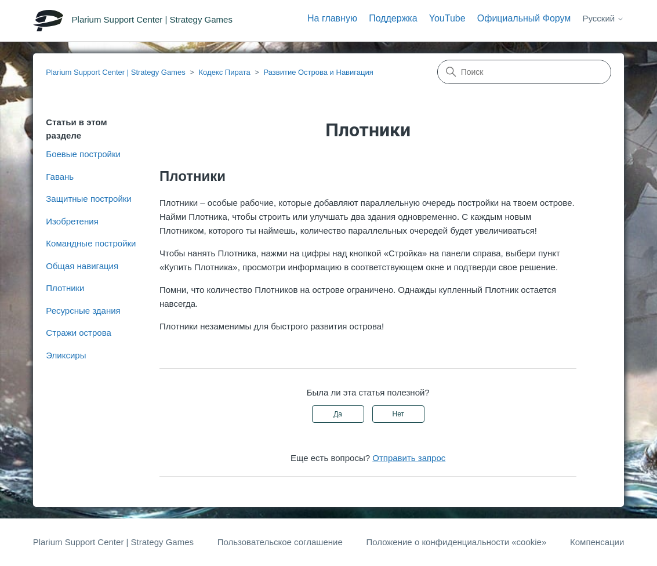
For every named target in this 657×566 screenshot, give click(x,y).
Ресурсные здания (83, 310)
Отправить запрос (408, 458)
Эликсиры (66, 355)
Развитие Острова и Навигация (318, 72)
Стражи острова (78, 333)
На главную (332, 18)
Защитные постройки (88, 199)
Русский (604, 18)
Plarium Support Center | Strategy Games (115, 72)
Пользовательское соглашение (280, 542)
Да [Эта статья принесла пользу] (337, 414)
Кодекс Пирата (225, 72)
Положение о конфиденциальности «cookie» (456, 542)
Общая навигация (82, 266)
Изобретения (72, 221)
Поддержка (393, 18)
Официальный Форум (524, 18)
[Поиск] (524, 72)
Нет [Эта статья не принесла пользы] (398, 414)
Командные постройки (91, 243)
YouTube (447, 18)
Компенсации (597, 542)
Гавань (60, 177)
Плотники (65, 288)
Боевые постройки (83, 154)
